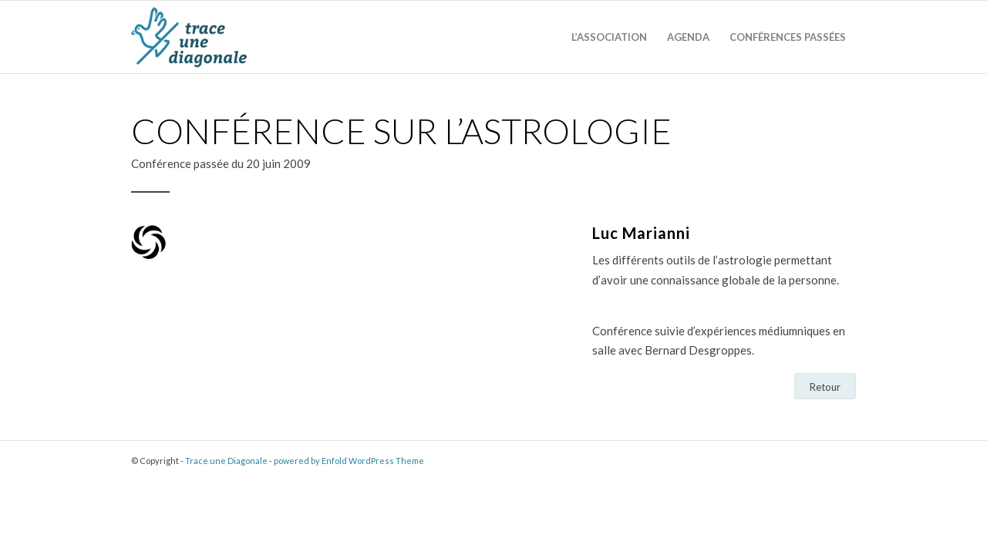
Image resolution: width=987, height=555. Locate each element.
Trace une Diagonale (226, 461)
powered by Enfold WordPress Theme (349, 461)
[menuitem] (609, 37)
